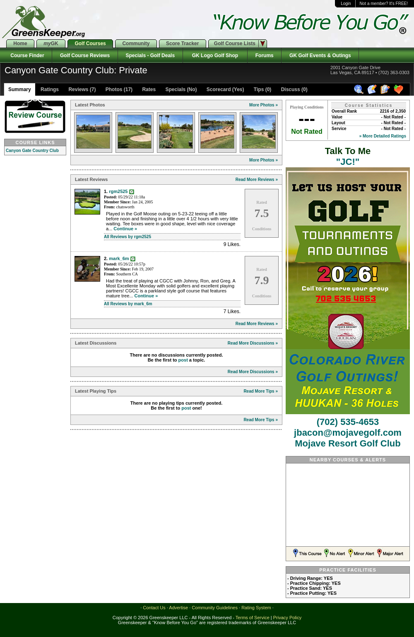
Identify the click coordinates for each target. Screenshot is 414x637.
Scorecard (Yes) (224, 89)
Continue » (125, 228)
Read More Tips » (260, 391)
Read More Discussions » (253, 343)
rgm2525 (118, 191)
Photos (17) (118, 89)
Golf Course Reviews (84, 55)
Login (346, 3)
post (183, 359)
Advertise (178, 607)
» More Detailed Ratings (382, 136)
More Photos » (263, 105)
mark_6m (119, 258)
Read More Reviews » (257, 179)
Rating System (256, 607)
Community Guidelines (215, 607)
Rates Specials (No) (169, 89)
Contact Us (154, 607)
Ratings (49, 89)
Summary (19, 89)
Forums (264, 55)
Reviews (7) (81, 89)
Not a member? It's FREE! (384, 3)
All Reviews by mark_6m (128, 304)
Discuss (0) (293, 89)
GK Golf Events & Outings (320, 55)
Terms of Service (253, 617)
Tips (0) (262, 89)
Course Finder (26, 55)
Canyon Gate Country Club (32, 150)
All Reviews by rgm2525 (127, 236)
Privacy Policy (287, 617)
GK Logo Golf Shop (215, 55)
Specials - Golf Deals (150, 55)
